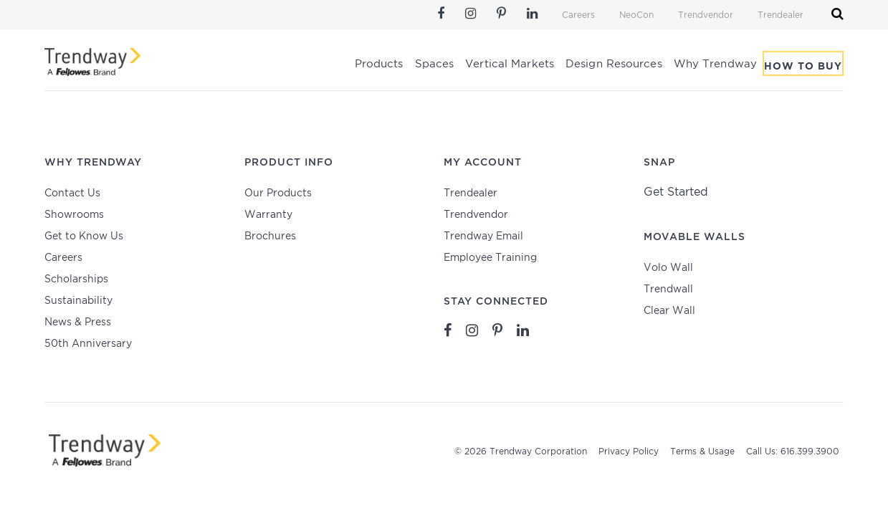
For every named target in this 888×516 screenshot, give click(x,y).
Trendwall (668, 289)
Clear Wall (669, 311)
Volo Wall (668, 268)
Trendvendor (705, 15)
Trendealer (780, 15)
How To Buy (803, 66)
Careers (578, 15)
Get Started (676, 192)
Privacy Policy (628, 452)
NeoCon (636, 15)
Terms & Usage (702, 452)
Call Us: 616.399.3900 (792, 452)
